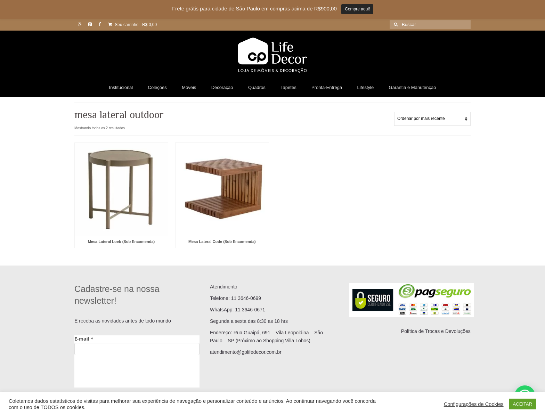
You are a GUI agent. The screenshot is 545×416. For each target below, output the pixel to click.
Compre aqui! (357, 9)
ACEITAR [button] (522, 404)
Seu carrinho (132, 24)
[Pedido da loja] (432, 119)
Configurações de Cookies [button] (474, 404)
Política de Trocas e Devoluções (436, 331)
